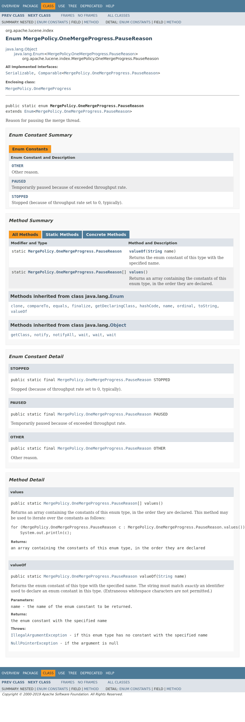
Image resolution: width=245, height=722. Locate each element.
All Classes (119, 15)
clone (16, 306)
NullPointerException (34, 643)
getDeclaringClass (115, 306)
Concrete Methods (106, 234)
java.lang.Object (21, 49)
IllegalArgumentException (39, 635)
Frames (68, 15)
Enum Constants (52, 22)
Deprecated (91, 6)
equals (60, 306)
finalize (81, 306)
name (167, 306)
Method (91, 22)
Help (110, 6)
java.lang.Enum (29, 54)
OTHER (17, 165)
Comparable (50, 73)
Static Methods (62, 234)
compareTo (37, 306)
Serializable (20, 73)
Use (61, 6)
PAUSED (19, 181)
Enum (29, 111)
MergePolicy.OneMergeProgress (38, 88)
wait (83, 335)
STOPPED (20, 196)
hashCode (149, 306)
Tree (72, 6)
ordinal (185, 306)
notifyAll (63, 335)
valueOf (137, 251)
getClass (20, 335)
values (136, 272)
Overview (10, 6)
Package (30, 6)
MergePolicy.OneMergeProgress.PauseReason (91, 54)
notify (41, 335)
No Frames (88, 15)
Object (118, 325)
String (155, 251)
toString (207, 306)
